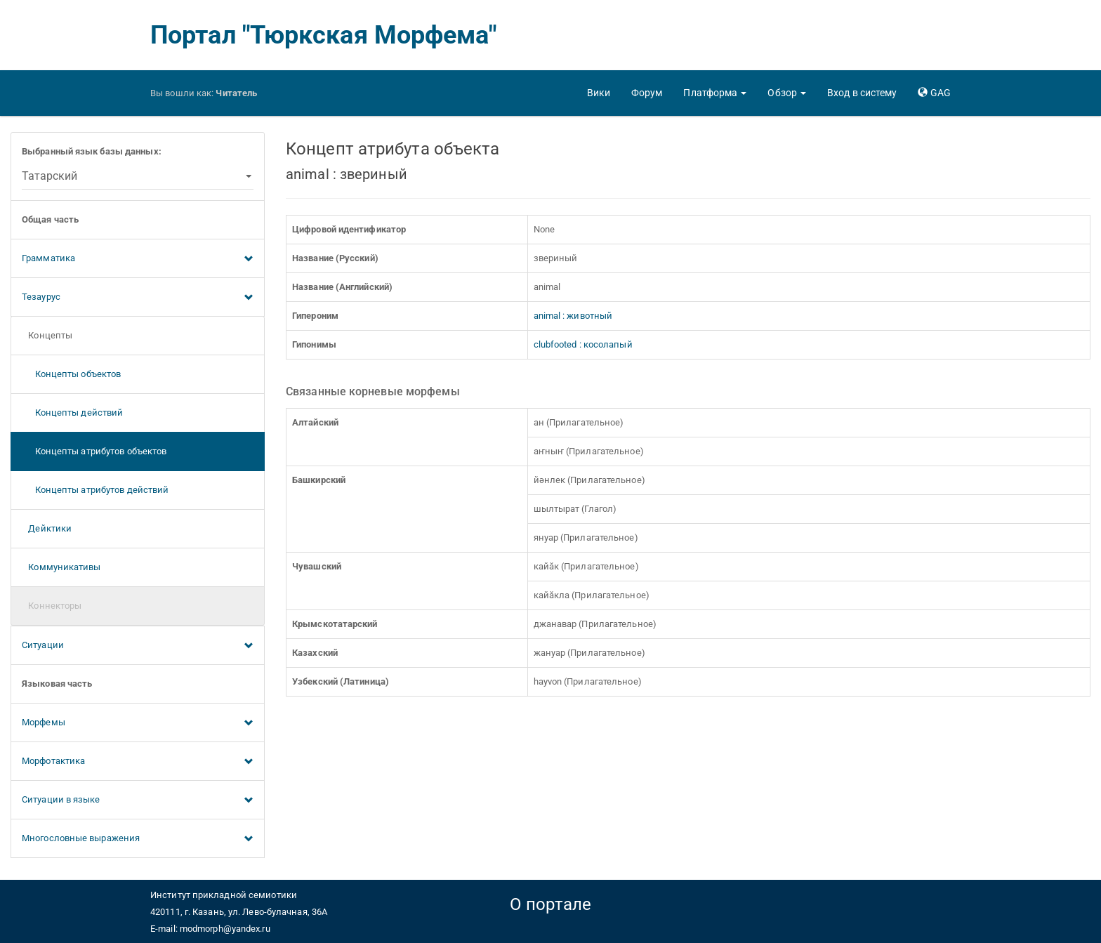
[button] (715, 92)
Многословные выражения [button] (137, 839)
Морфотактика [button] (137, 761)
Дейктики (47, 528)
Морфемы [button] (137, 723)
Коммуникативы (61, 567)
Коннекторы (51, 605)
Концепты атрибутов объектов (94, 451)
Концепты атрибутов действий (95, 489)
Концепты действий (72, 412)
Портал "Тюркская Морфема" (323, 35)
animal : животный (573, 315)
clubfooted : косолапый (583, 344)
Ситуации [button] (137, 646)
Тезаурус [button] (137, 297)
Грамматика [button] (137, 259)
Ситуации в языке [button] (137, 800)
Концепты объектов (71, 374)
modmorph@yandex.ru (225, 928)
